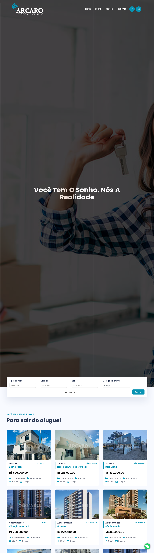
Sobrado (13, 463)
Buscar (138, 392)
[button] (23, 385)
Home (88, 9)
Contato (122, 9)
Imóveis (109, 9)
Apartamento (16, 523)
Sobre (98, 9)
